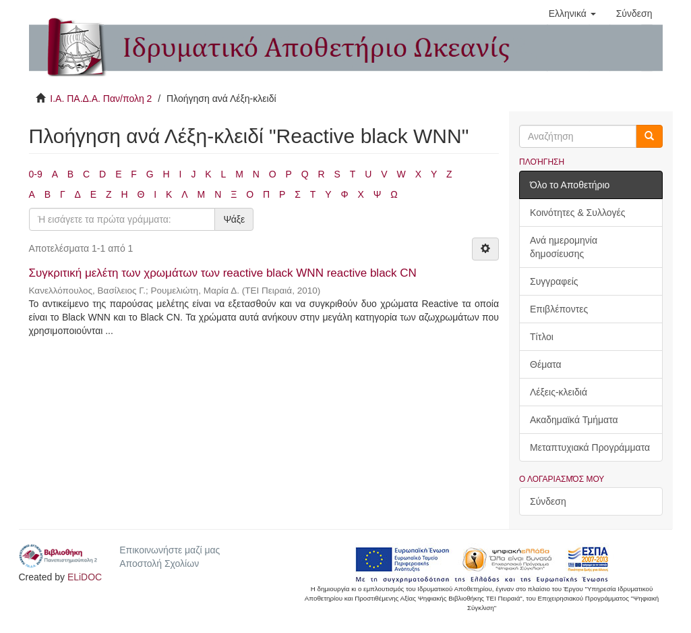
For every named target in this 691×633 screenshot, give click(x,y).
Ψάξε (234, 219)
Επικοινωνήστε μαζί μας (169, 550)
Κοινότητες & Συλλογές (577, 212)
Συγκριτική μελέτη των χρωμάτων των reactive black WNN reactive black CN (223, 273)
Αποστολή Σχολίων (159, 563)
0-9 (35, 174)
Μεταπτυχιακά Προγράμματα (590, 447)
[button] (572, 13)
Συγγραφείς (554, 281)
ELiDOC (84, 577)
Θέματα (546, 364)
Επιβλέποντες (559, 309)
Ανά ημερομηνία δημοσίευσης (563, 247)
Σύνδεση (548, 501)
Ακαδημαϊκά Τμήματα (574, 419)
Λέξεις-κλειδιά (558, 392)
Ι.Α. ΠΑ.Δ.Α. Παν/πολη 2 (101, 98)
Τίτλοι (541, 336)
